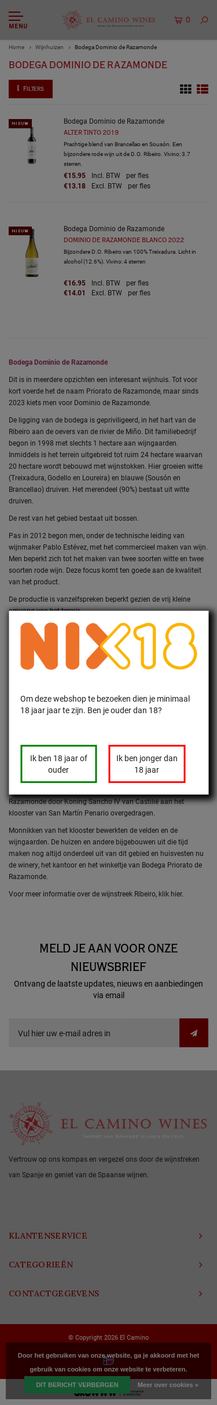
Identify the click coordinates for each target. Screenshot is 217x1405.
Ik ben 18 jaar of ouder (58, 763)
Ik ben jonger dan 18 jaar (147, 763)
